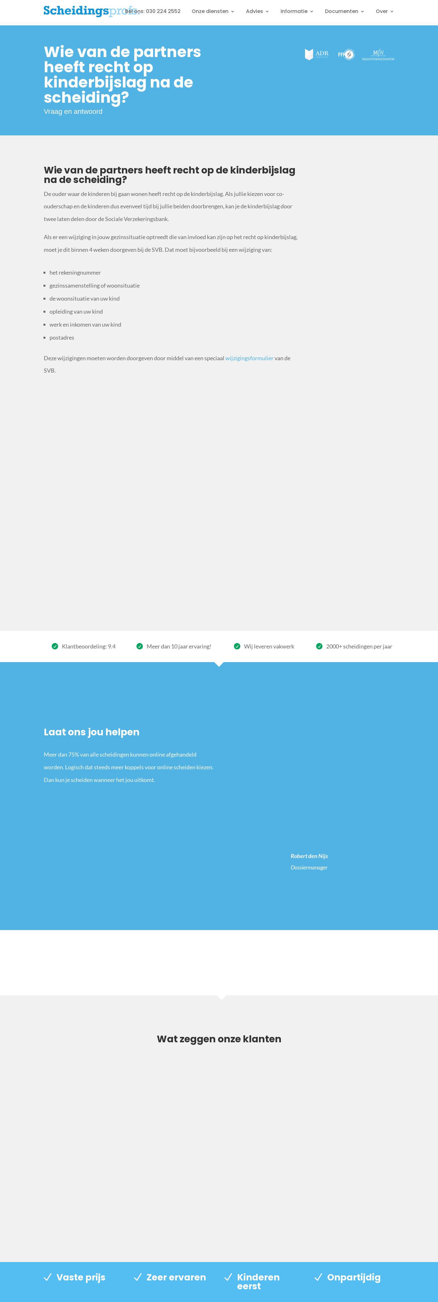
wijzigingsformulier (249, 358)
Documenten (341, 12)
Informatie (294, 12)
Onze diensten (210, 12)
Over (382, 12)
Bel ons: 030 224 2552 (153, 12)
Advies (254, 12)
